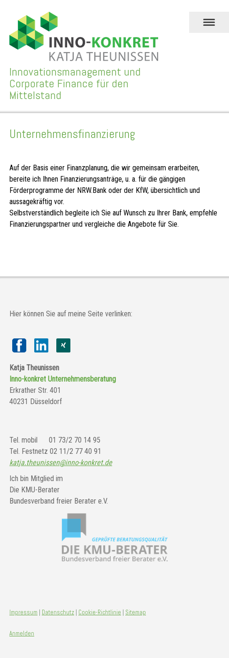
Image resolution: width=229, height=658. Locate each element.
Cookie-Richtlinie (99, 612)
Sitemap (135, 612)
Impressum (23, 612)
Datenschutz (58, 612)
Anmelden (21, 633)
